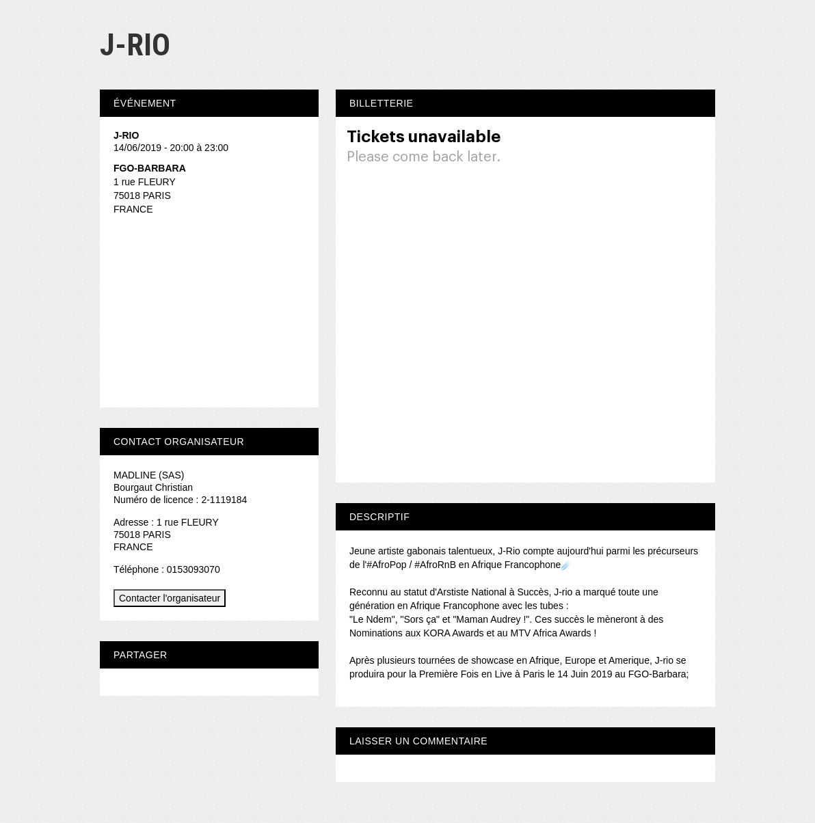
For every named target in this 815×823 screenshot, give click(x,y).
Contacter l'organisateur (169, 598)
